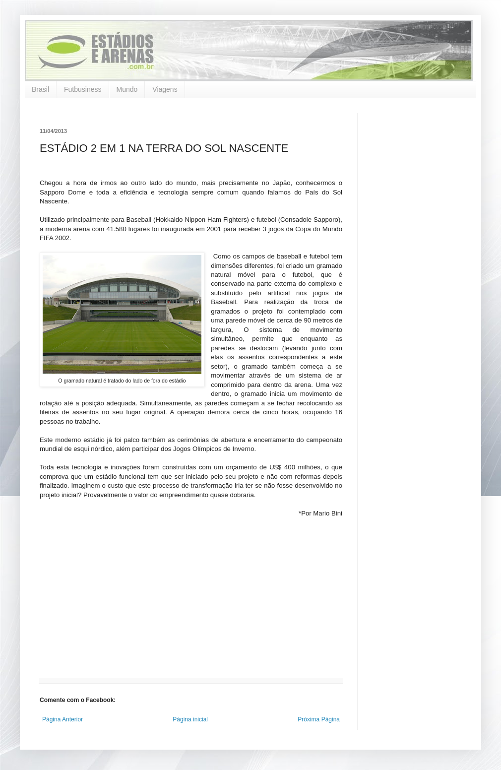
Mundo (127, 89)
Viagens (164, 89)
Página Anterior (62, 719)
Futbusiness (82, 89)
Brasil (40, 89)
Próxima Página (319, 719)
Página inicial (190, 719)
